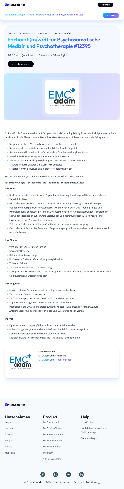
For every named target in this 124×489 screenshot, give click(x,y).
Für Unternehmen (52, 440)
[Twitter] (68, 474)
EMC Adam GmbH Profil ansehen (55, 359)
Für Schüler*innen (52, 428)
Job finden (105, 4)
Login (8, 422)
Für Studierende (51, 422)
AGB (48, 482)
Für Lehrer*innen (52, 446)
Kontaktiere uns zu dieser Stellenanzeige (94, 430)
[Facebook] (42, 474)
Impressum (62, 482)
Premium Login (89, 438)
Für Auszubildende (53, 434)
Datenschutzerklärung (86, 482)
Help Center (87, 422)
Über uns (10, 434)
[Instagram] (55, 474)
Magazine (10, 452)
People (8, 440)
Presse (8, 446)
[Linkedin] (81, 474)
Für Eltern (48, 452)
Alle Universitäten (52, 459)
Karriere (9, 428)
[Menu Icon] (117, 5)
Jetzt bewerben (111, 15)
